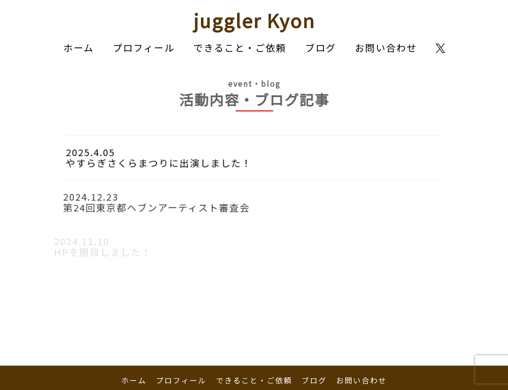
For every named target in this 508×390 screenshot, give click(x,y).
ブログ (320, 47)
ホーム (78, 47)
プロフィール (144, 47)
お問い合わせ (386, 47)
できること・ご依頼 (239, 47)
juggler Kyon (254, 20)
